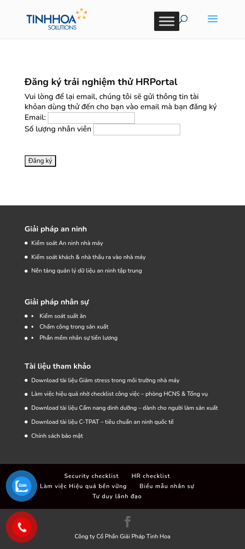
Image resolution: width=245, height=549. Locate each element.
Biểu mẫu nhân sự (167, 486)
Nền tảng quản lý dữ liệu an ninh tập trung (86, 270)
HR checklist (150, 476)
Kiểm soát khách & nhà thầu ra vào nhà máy (88, 257)
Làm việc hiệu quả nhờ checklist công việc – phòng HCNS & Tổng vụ (119, 394)
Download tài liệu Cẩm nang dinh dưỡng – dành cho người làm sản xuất (124, 408)
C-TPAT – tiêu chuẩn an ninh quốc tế (126, 422)
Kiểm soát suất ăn (63, 316)
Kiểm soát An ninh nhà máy (67, 243)
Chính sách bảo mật (57, 436)
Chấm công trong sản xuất (74, 327)
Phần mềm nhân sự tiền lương (79, 338)
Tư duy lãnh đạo (117, 496)
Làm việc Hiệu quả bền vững (83, 486)
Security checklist (91, 476)
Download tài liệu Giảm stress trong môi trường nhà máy (106, 380)
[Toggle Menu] (166, 21)
